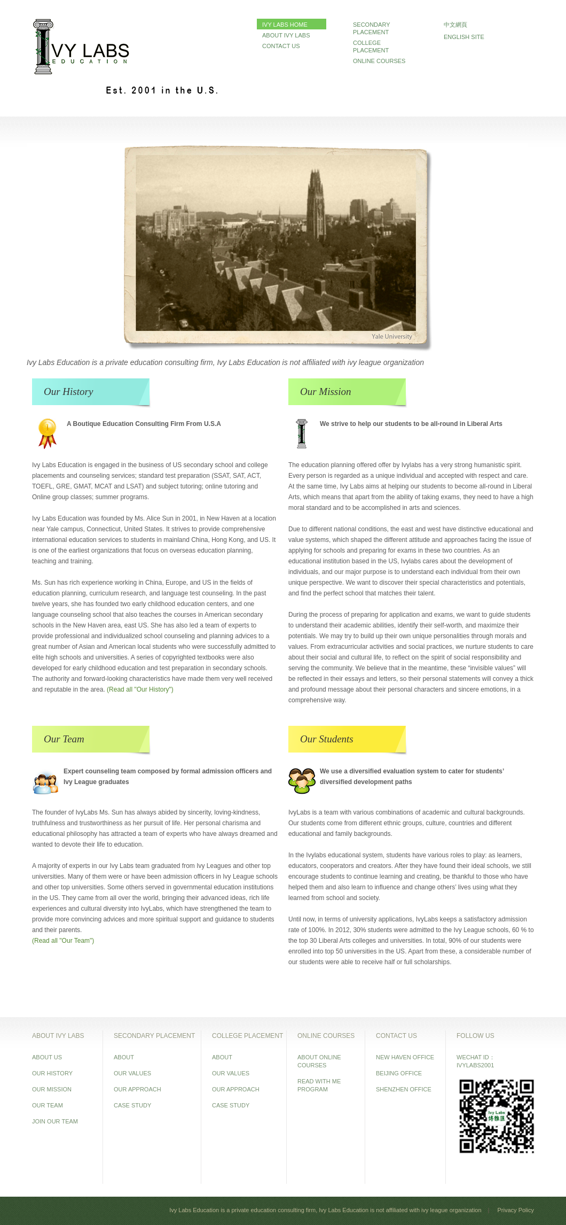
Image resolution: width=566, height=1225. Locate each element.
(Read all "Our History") (140, 689)
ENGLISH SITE (464, 37)
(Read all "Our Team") (63, 940)
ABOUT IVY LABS (286, 35)
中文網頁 (455, 24)
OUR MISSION (52, 1089)
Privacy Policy (516, 1210)
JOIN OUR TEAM (55, 1121)
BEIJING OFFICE (399, 1073)
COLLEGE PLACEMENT (371, 46)
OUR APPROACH (137, 1089)
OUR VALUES (132, 1073)
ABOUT (124, 1057)
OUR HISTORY (52, 1073)
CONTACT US (281, 46)
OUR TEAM (47, 1105)
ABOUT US (47, 1057)
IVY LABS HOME (285, 24)
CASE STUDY (132, 1105)
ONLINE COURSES (379, 61)
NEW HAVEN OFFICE (405, 1057)
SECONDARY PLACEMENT (371, 28)
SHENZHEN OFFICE (403, 1089)
